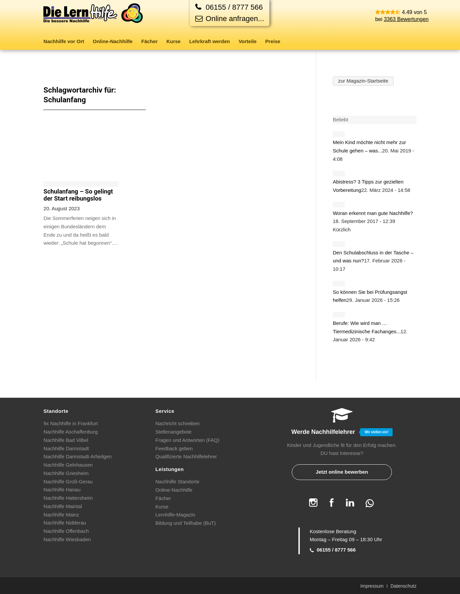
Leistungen (170, 469)
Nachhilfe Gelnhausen (68, 465)
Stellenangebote (174, 432)
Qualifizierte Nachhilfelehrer (186, 456)
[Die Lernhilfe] (93, 18)
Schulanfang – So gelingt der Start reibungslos (78, 195)
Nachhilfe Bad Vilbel (65, 440)
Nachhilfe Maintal (62, 506)
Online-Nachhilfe (174, 490)
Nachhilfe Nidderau (64, 522)
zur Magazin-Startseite (363, 81)
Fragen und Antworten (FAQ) (188, 440)
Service (165, 411)
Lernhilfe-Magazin (175, 514)
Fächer (163, 498)
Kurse (162, 506)
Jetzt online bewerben (342, 472)
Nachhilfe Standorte (178, 481)
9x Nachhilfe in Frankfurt (70, 423)
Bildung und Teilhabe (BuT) (186, 523)
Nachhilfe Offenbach (66, 531)
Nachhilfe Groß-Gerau (68, 481)
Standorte (55, 411)
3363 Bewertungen (406, 19)
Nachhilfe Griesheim (65, 473)
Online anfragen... (229, 18)
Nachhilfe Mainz (61, 514)
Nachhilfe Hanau (61, 489)
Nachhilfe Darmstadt (66, 448)
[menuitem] (65, 41)
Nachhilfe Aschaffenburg (70, 432)
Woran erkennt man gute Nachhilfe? (373, 213)
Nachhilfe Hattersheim (68, 498)
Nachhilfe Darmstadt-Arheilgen (77, 456)
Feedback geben (174, 448)
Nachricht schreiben (178, 423)
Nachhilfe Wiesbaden (67, 539)
